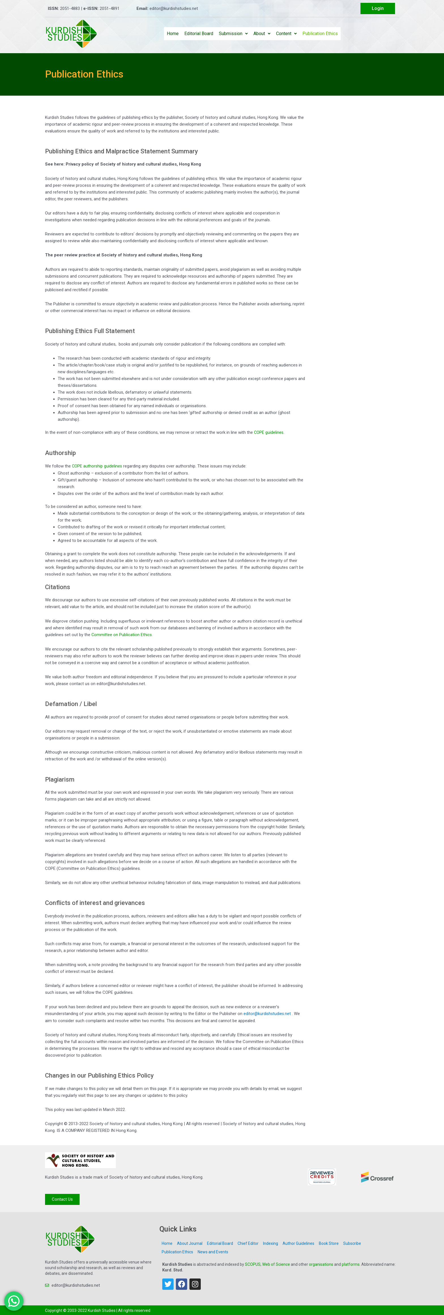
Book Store (329, 1242)
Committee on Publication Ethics (121, 634)
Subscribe (352, 1242)
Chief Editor (248, 1242)
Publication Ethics (320, 33)
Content (286, 33)
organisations (321, 1263)
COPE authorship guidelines (97, 465)
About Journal (189, 1242)
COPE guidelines (269, 432)
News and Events (213, 1251)
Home (173, 33)
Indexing (270, 1242)
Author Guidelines (298, 1242)
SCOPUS (253, 1263)
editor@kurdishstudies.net (268, 1012)
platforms (351, 1263)
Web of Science (276, 1263)
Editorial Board (198, 33)
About (261, 33)
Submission (233, 33)
